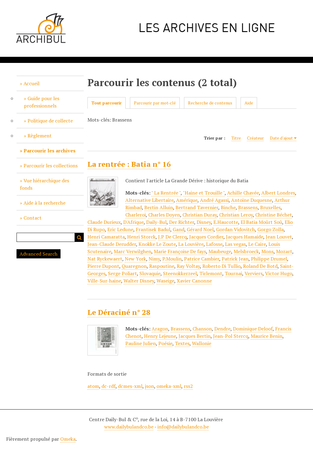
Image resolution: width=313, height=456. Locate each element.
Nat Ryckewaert (104, 258)
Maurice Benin (266, 336)
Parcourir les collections (51, 165)
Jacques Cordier (206, 236)
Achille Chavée (243, 192)
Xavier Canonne (194, 280)
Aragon (160, 328)
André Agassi (214, 200)
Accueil (31, 83)
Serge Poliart (122, 273)
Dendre (222, 328)
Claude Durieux (104, 222)
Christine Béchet (273, 214)
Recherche (79, 237)
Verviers (254, 273)
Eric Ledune (120, 229)
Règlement (40, 135)
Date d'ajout (281, 138)
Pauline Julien (140, 343)
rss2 (188, 386)
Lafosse (214, 244)
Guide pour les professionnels (41, 102)
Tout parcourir (106, 103)
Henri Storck (141, 236)
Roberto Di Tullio (221, 266)
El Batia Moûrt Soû (261, 222)
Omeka (67, 439)
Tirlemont (210, 273)
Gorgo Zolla (270, 229)
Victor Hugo (278, 273)
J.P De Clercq (172, 236)
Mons (267, 251)
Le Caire (257, 244)
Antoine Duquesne (251, 200)
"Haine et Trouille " (204, 192)
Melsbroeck (246, 251)
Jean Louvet (279, 236)
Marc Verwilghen (132, 251)
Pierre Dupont (103, 266)
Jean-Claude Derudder (111, 244)
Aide (249, 103)
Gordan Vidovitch (235, 229)
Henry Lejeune (160, 336)
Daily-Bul (156, 222)
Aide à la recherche (44, 202)
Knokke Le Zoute (157, 244)
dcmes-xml (130, 386)
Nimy (154, 258)
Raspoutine (161, 266)
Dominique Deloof (253, 328)
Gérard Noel (200, 229)
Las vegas (235, 244)
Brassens (248, 207)
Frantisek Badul (153, 229)
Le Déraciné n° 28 (118, 312)
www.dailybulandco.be (128, 426)
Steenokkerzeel (180, 273)
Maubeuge (219, 251)
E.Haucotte (225, 222)
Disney (204, 222)
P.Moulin (172, 258)
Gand (178, 229)
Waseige (165, 280)
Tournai (233, 273)
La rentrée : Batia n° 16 (129, 164)
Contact (33, 217)
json (149, 386)
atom (93, 386)
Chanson (202, 328)
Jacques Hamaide (244, 236)
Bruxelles (270, 207)
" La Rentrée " (166, 192)
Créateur (255, 138)
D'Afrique (133, 222)
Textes (182, 343)
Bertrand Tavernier (196, 207)
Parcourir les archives (49, 150)
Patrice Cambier (201, 258)
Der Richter (181, 222)
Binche (228, 207)
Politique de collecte (50, 120)
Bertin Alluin (158, 207)
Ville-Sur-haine (104, 280)
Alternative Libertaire (149, 200)
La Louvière (191, 244)
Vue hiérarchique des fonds (44, 184)
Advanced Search (38, 253)
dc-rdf (108, 386)
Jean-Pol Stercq (230, 336)
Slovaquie (149, 273)
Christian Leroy (236, 214)
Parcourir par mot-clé (155, 103)
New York (135, 258)
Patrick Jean (235, 258)
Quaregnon (134, 266)
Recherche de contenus (210, 103)
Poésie (165, 343)
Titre (236, 138)
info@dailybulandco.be (183, 426)
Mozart (284, 251)
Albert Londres (278, 192)
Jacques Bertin (195, 336)
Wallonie (201, 343)
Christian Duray (199, 214)
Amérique (186, 200)
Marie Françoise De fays (180, 251)
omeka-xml (168, 386)
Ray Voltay (188, 266)
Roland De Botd (260, 266)
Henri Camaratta (106, 236)
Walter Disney (138, 280)
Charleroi (135, 214)
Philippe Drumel (269, 258)
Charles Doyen (164, 214)
